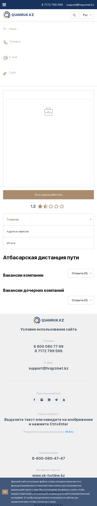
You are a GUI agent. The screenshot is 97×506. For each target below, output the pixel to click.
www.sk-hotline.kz (48, 475)
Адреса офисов (18, 231)
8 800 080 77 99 (48, 346)
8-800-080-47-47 (48, 458)
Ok (5, 491)
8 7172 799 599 (52, 4)
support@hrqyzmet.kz (80, 4)
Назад (9, 28)
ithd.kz (69, 431)
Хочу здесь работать (49, 194)
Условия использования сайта (48, 329)
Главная (13, 219)
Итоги (11, 243)
